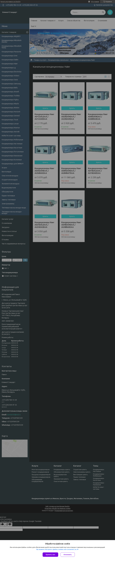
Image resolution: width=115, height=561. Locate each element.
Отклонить (68, 554)
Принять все (50, 554)
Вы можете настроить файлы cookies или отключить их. (56, 549)
